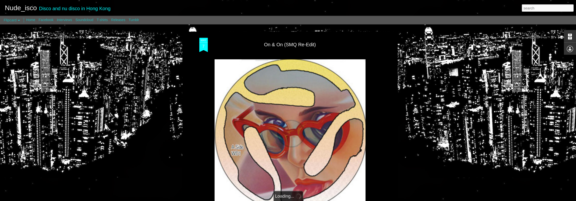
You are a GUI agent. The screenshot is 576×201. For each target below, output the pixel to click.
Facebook (46, 20)
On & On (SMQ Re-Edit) (290, 44)
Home (30, 20)
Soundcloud (84, 20)
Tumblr (134, 20)
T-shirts (102, 20)
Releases (118, 20)
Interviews (64, 20)
